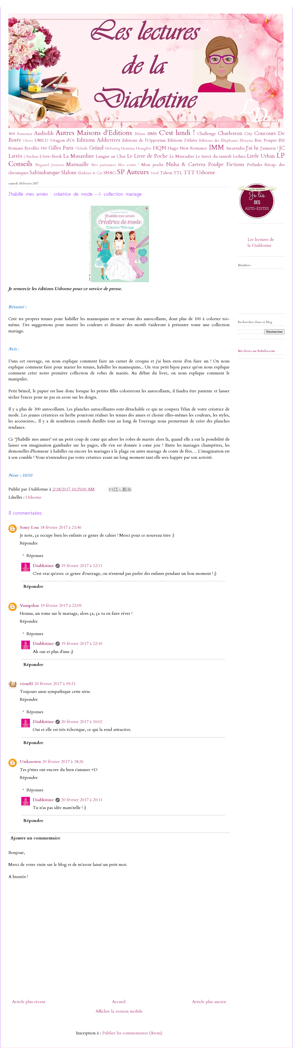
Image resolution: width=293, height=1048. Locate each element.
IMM (216, 147)
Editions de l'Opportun (144, 140)
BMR (152, 134)
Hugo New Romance (187, 148)
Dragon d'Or (62, 140)
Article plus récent (28, 1002)
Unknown (30, 762)
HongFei (143, 148)
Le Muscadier (181, 156)
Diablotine (43, 566)
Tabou (166, 173)
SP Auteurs (133, 172)
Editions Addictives (98, 140)
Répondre (29, 543)
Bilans (140, 133)
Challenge (206, 134)
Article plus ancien (209, 1002)
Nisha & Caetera (186, 164)
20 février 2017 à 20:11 (81, 800)
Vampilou (29, 606)
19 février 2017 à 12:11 (81, 566)
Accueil (119, 1002)
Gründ (96, 148)
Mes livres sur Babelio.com (256, 351)
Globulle (81, 148)
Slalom (68, 172)
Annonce (25, 133)
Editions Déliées (182, 140)
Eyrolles (31, 148)
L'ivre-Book (50, 156)
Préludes (254, 165)
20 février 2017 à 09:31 (55, 684)
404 (11, 134)
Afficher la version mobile (119, 1011)
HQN (159, 148)
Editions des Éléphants (218, 140)
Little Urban (261, 156)
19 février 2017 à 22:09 (61, 606)
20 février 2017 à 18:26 (62, 762)
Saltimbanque (45, 172)
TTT (189, 172)
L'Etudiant (31, 156)
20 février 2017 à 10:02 (81, 722)
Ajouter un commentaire (36, 838)
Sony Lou (29, 527)
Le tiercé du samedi (213, 156)
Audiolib (44, 133)
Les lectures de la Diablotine (261, 242)
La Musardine (78, 156)
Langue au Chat (111, 156)
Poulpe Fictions (226, 164)
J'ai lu (252, 148)
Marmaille (77, 164)
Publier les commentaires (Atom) (132, 1033)
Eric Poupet (265, 140)
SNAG (110, 173)
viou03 (26, 684)
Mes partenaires (103, 165)
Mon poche (152, 165)
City (248, 134)
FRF (44, 148)
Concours (265, 133)
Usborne (205, 172)
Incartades (235, 148)
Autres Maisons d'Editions (94, 132)
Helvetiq (112, 148)
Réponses (35, 556)
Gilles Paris (61, 148)
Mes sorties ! (128, 165)
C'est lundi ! (177, 132)
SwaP (155, 173)
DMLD (41, 140)
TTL (177, 173)
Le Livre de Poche (147, 156)
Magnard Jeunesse (49, 165)
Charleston (230, 133)
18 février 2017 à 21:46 (60, 527)
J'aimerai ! (269, 148)
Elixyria (246, 140)
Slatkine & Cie (90, 173)
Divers (28, 140)
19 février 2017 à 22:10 (81, 644)
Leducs (239, 156)
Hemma (128, 148)
